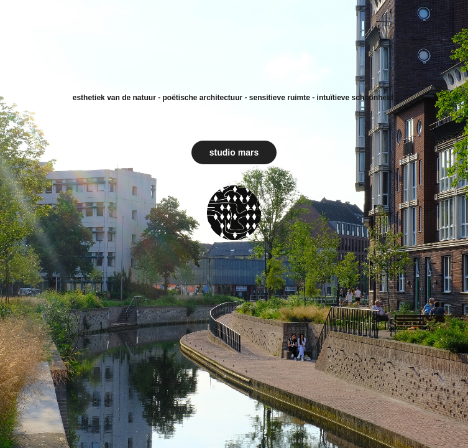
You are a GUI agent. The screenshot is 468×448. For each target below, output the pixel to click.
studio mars (234, 152)
